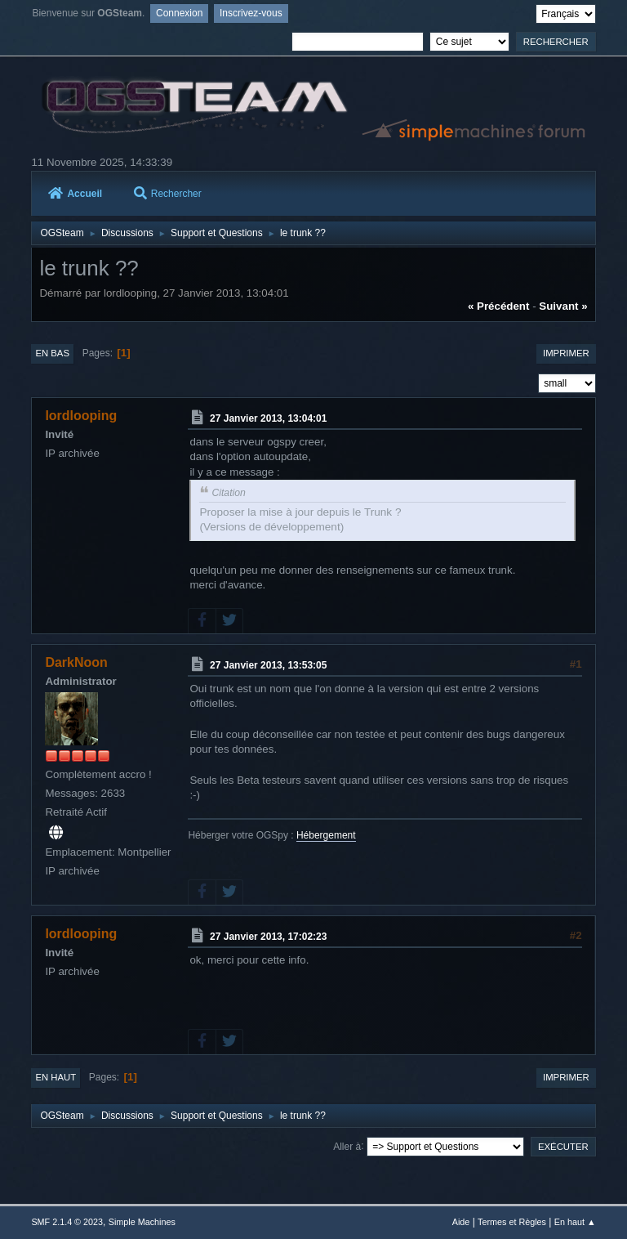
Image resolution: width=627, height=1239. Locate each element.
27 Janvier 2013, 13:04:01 (268, 418)
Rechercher (168, 193)
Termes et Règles (512, 1222)
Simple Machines (142, 1222)
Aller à (347, 1146)
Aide (461, 1222)
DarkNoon (76, 662)
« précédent (499, 306)
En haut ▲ (575, 1222)
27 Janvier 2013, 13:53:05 (268, 665)
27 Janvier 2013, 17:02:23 (268, 936)
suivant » (563, 306)
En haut (55, 1077)
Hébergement (326, 835)
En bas (52, 353)
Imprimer (566, 353)
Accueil (75, 193)
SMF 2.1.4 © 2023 (67, 1222)
